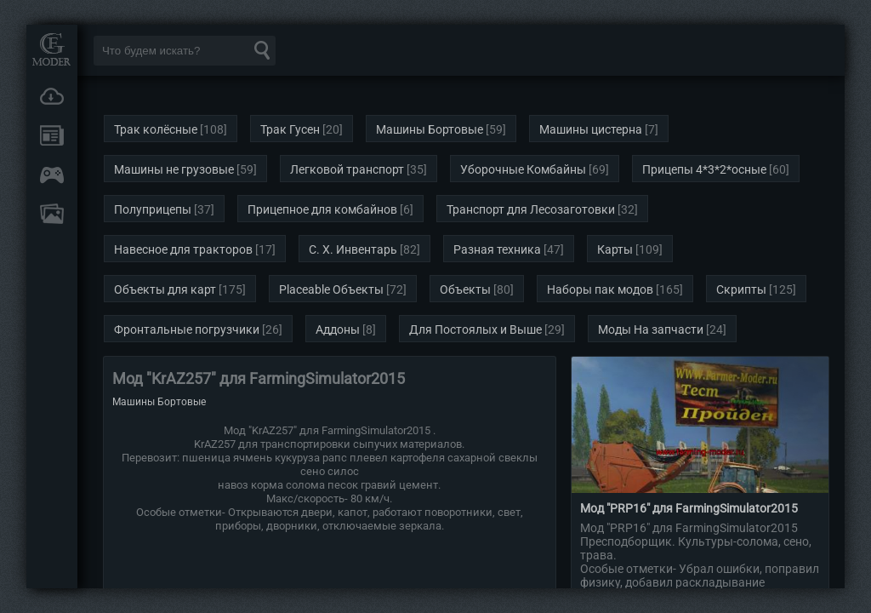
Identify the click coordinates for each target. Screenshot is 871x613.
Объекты (465, 289)
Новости (51, 135)
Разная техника (497, 249)
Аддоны (338, 329)
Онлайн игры (51, 175)
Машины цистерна (590, 129)
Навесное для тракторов (183, 249)
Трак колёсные (155, 129)
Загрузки (51, 96)
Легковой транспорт (347, 169)
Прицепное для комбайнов (322, 209)
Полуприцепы (152, 209)
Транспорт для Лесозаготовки (531, 209)
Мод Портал (51, 49)
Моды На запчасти (650, 329)
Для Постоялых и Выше (475, 329)
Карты (615, 249)
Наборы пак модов (600, 289)
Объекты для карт (165, 289)
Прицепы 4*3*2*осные (704, 169)
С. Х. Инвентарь (353, 249)
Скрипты (741, 289)
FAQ (51, 214)
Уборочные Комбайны (523, 169)
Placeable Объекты (331, 289)
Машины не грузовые (174, 169)
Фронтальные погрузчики (186, 329)
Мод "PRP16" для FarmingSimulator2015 (689, 508)
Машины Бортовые (429, 129)
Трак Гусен (290, 129)
